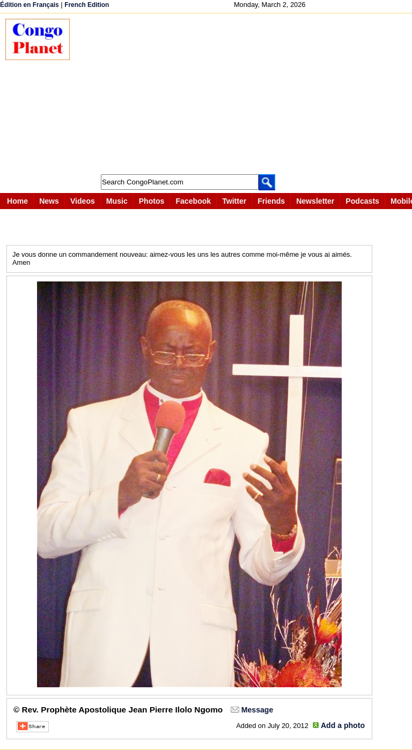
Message (257, 710)
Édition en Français (29, 5)
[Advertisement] (246, 94)
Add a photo (343, 725)
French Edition (86, 5)
